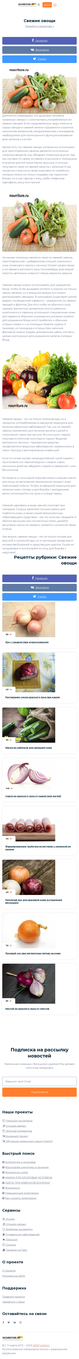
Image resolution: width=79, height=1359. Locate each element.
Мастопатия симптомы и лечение (27, 1167)
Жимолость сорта (16, 1172)
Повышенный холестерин (22, 1193)
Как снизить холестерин (21, 1198)
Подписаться (39, 1092)
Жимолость (12, 1187)
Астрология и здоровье (20, 1162)
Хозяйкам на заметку (17, 1229)
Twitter (39, 59)
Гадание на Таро (14, 1250)
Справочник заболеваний (21, 1234)
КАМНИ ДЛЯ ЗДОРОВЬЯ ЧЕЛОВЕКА (28, 1177)
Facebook (40, 40)
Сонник (9, 1244)
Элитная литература (17, 1131)
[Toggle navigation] (55, 5)
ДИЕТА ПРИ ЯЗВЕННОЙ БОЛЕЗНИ (27, 1182)
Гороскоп (10, 1239)
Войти (47, 5)
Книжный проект (15, 1136)
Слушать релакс (14, 1126)
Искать (8, 1219)
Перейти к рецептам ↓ (39, 26)
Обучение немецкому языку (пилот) (27, 1141)
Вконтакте (39, 49)
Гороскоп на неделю (17, 1120)
